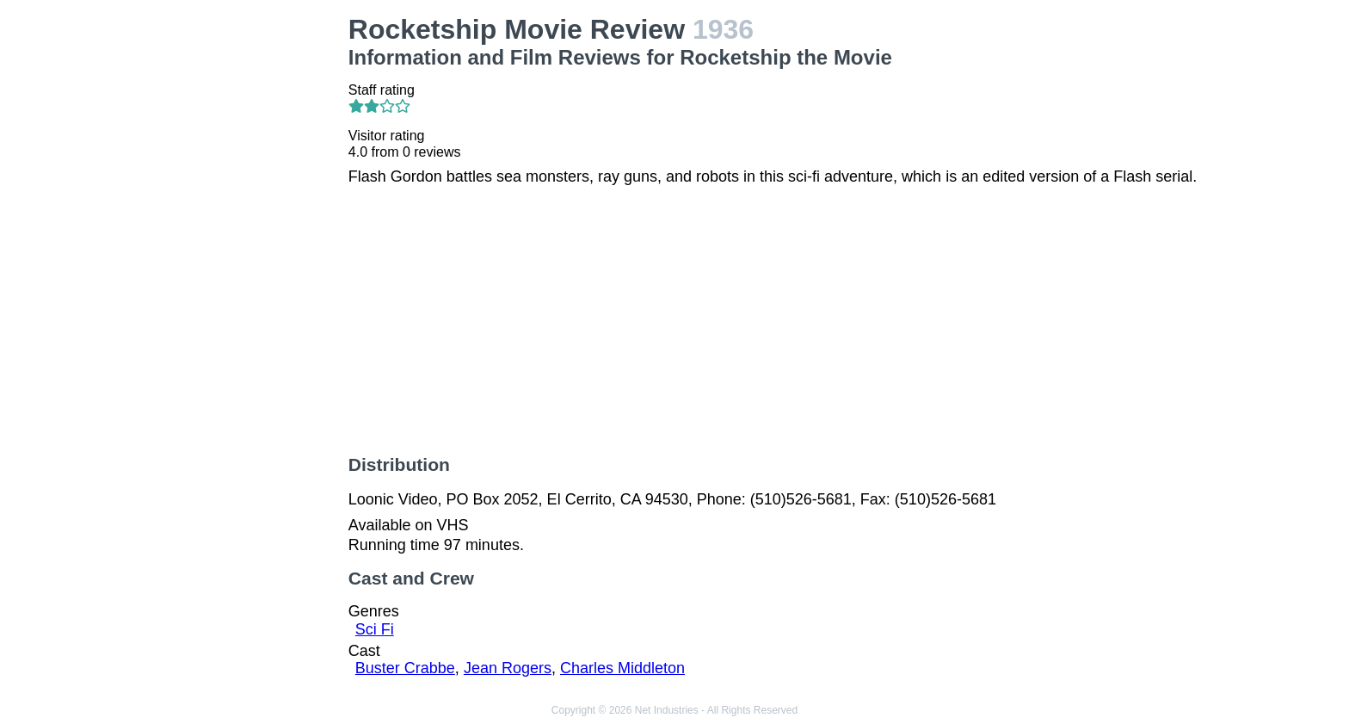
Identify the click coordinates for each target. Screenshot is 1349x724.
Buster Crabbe (405, 668)
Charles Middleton (622, 668)
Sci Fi (374, 629)
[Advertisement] (234, 272)
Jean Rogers (507, 668)
